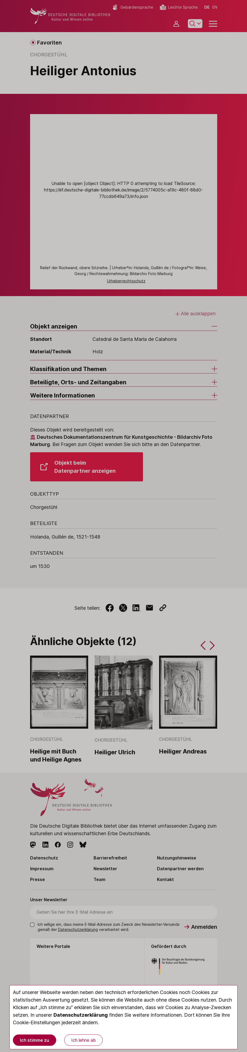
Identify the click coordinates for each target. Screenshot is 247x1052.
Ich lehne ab (83, 1040)
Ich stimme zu (34, 1040)
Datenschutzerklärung (80, 1015)
